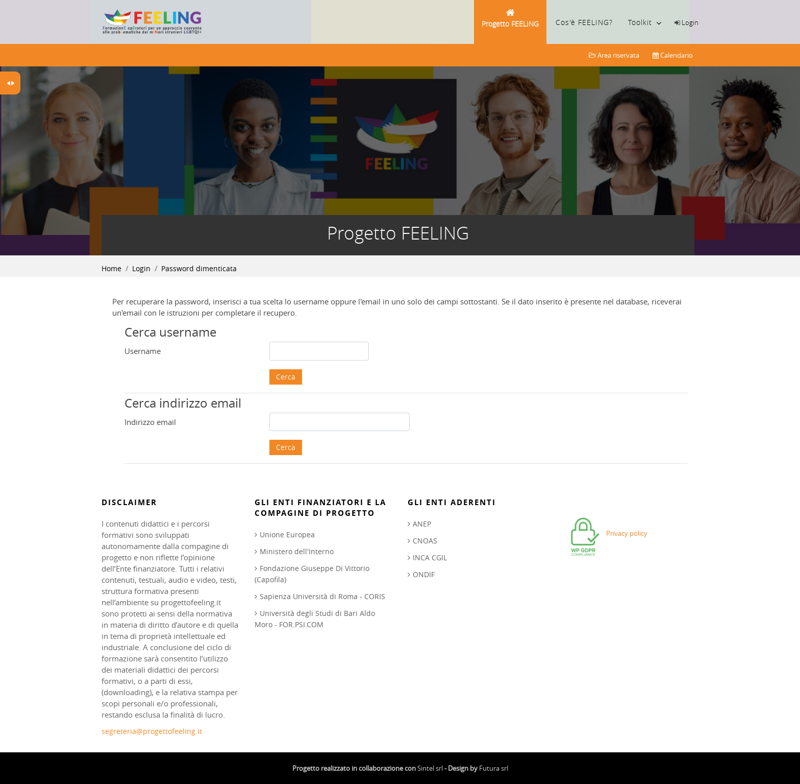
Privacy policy (626, 533)
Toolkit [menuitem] (645, 23)
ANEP (422, 524)
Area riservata (614, 55)
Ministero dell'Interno (297, 551)
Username (142, 351)
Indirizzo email (150, 422)
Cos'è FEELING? (584, 22)
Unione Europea (287, 534)
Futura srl (493, 768)
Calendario (673, 55)
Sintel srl (430, 768)
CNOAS (425, 540)
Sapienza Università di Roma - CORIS (322, 596)
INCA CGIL (430, 557)
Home (111, 268)
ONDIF (424, 574)
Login (690, 22)
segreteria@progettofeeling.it (152, 731)
